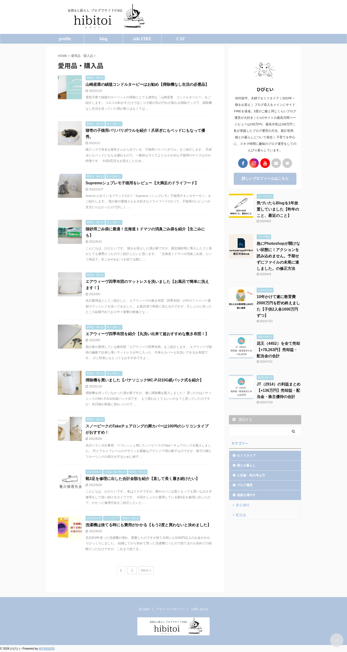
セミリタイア (246, 455)
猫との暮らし (246, 465)
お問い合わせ (199, 609)
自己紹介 (144, 609)
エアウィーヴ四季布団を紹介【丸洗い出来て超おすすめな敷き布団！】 (147, 334)
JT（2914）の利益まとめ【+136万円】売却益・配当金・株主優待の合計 (278, 390)
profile (65, 38)
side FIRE (142, 38)
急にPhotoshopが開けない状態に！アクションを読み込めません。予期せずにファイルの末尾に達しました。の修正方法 (278, 256)
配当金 (241, 515)
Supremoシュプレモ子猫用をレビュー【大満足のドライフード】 (142, 183)
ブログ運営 (245, 485)
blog (103, 38)
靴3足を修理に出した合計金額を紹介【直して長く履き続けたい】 (143, 479)
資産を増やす (246, 495)
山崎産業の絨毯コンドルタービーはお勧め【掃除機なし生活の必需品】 (147, 84)
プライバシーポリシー (170, 609)
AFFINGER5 (47, 648)
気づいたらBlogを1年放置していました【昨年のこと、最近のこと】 (278, 209)
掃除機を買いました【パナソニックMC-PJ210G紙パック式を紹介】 (144, 380)
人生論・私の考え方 (251, 475)
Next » (146, 570)
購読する (242, 419)
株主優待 (242, 505)
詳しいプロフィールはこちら (265, 178)
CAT (180, 38)
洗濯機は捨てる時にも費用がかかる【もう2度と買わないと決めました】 (148, 525)
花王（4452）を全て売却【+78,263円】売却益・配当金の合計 (278, 349)
